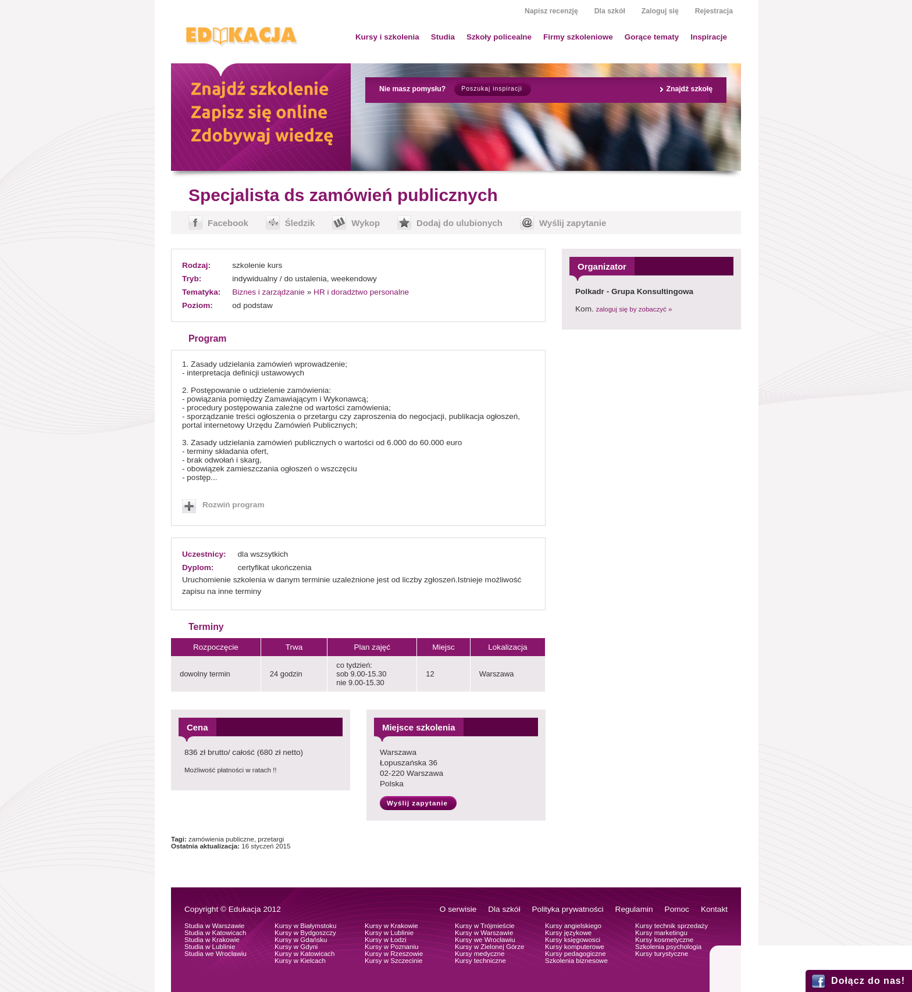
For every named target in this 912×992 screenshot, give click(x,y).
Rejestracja (714, 11)
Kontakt (714, 909)
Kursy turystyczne (661, 953)
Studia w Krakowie (212, 939)
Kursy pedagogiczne (575, 953)
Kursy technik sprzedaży (671, 925)
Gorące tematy (652, 37)
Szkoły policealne (499, 37)
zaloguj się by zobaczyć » (634, 309)
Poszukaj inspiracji (491, 88)
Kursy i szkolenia (387, 37)
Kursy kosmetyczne (664, 939)
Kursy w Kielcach (300, 960)
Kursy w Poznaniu (391, 946)
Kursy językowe (568, 932)
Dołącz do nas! (868, 981)
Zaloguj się (660, 11)
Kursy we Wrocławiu (485, 939)
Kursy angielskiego (573, 925)
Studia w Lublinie (209, 946)
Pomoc (677, 909)
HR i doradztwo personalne (361, 292)
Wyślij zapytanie (572, 223)
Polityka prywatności (567, 909)
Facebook (228, 223)
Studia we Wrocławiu (215, 953)
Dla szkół (609, 11)
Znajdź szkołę (689, 89)
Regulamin (634, 909)
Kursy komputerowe (574, 946)
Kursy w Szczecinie (393, 960)
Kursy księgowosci (572, 939)
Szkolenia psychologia (668, 946)
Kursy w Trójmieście (485, 925)
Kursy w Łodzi (386, 939)
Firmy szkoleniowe (578, 37)
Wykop (365, 223)
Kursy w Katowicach (304, 953)
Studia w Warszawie (214, 925)
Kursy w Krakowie (391, 925)
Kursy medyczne (479, 953)
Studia (443, 37)
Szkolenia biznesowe (576, 960)
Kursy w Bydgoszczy (305, 932)
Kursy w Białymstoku (306, 925)
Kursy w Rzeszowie (394, 953)
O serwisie (458, 909)
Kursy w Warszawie (484, 932)
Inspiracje (708, 37)
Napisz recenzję (551, 11)
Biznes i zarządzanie (268, 292)
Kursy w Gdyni (296, 946)
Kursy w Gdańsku (301, 939)
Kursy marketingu (661, 932)
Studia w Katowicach (215, 932)
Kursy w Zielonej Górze (489, 946)
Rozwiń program (233, 504)
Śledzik (300, 223)
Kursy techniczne (480, 960)
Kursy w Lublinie (389, 932)
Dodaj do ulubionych (459, 223)
